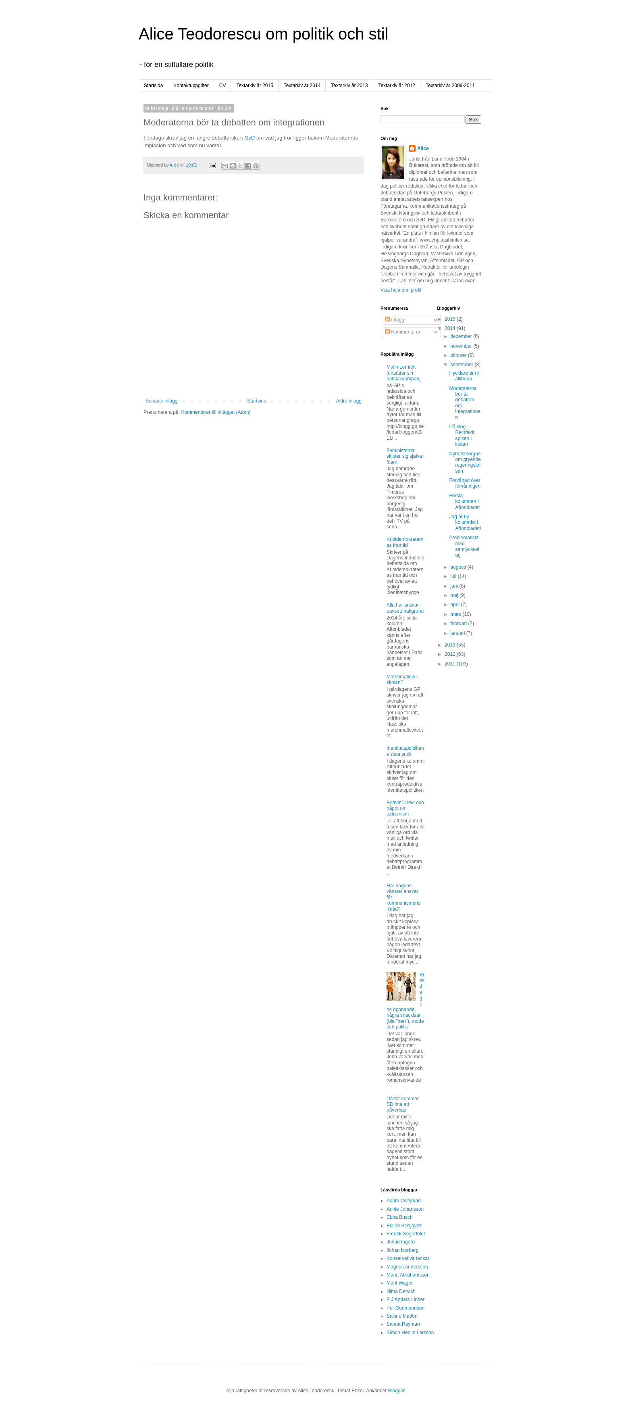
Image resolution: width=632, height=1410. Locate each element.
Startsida (153, 85)
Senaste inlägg (161, 401)
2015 (451, 319)
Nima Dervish (401, 1291)
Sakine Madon (402, 1316)
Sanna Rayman (403, 1324)
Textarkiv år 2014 (302, 85)
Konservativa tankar (408, 1258)
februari (459, 623)
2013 (451, 645)
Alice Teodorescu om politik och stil (264, 34)
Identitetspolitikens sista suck (405, 751)
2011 (451, 664)
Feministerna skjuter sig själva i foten (405, 456)
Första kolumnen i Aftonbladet (464, 501)
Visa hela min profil (400, 290)
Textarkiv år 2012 (396, 85)
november (461, 346)
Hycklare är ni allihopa (463, 376)
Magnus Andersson (407, 1267)
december (461, 336)
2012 (451, 654)
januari (458, 633)
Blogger (396, 1390)
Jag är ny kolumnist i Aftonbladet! (465, 522)
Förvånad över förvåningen (464, 483)
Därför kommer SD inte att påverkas (403, 1104)
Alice (423, 148)
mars (456, 614)
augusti (458, 567)
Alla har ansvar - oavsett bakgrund (405, 607)
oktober (459, 355)
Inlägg (394, 320)
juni (454, 586)
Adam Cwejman (404, 1201)
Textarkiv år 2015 (254, 85)
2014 (451, 328)
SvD (250, 138)
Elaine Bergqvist (404, 1226)
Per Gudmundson (405, 1308)
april (455, 604)
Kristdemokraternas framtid (405, 542)
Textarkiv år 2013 (349, 85)
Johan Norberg (402, 1250)
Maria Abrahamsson (408, 1275)
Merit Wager (400, 1283)
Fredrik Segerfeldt (406, 1234)
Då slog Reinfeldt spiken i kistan (461, 435)
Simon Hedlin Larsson (410, 1332)
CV (222, 85)
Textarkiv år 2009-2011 (450, 85)
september (462, 364)
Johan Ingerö (401, 1242)
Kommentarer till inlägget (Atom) (215, 412)
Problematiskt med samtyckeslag (464, 546)
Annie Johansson (405, 1209)
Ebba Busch (400, 1217)
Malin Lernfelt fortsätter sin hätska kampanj (403, 373)
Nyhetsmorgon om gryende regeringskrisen (464, 462)
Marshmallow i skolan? (402, 679)
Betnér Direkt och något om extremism (405, 808)
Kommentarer (402, 332)
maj (454, 595)
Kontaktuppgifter (190, 85)
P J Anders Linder (406, 1299)
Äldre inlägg (349, 401)
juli (453, 576)
